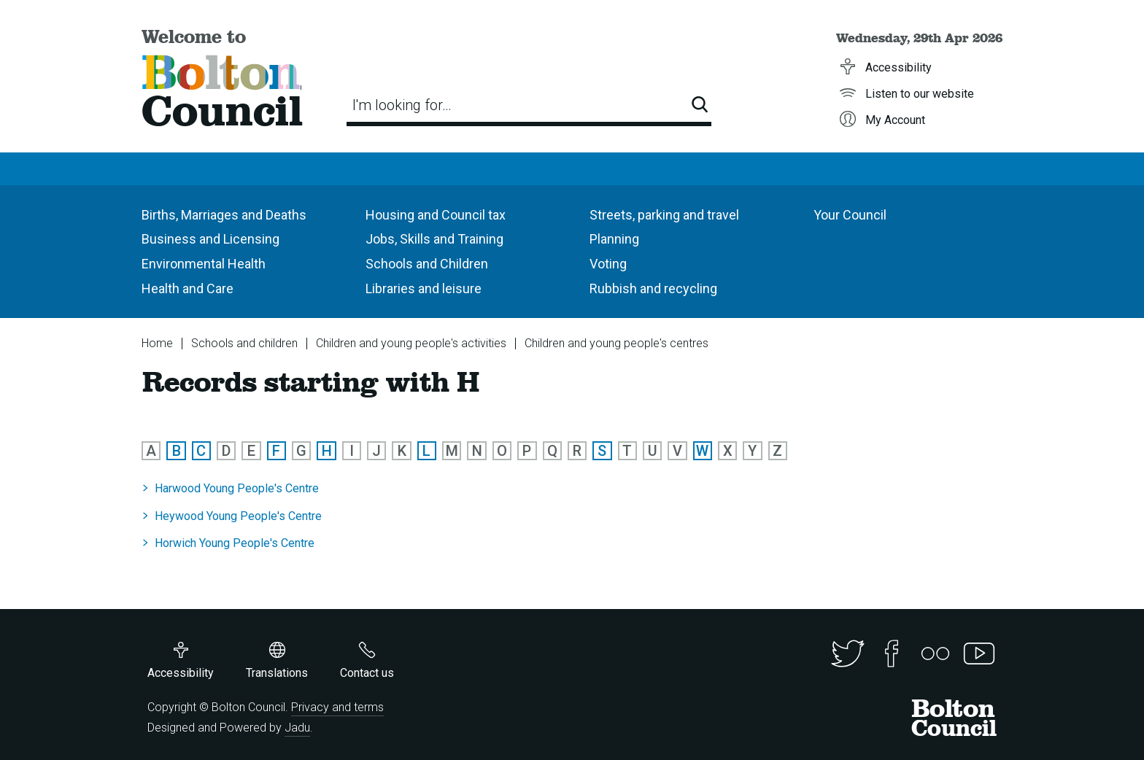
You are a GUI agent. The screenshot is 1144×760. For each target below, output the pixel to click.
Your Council (849, 214)
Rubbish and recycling (653, 288)
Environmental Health (204, 263)
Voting (608, 263)
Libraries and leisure (424, 288)
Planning (614, 239)
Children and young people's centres (616, 343)
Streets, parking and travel (664, 214)
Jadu (297, 727)
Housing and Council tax (436, 214)
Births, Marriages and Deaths (224, 214)
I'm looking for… (402, 105)
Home (157, 343)
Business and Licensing (210, 239)
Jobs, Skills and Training (434, 239)
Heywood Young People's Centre (238, 516)
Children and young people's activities (411, 343)
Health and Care (187, 288)
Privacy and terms (337, 707)
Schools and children (244, 343)
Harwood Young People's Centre (237, 488)
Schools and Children (427, 263)
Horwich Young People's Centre (234, 543)
